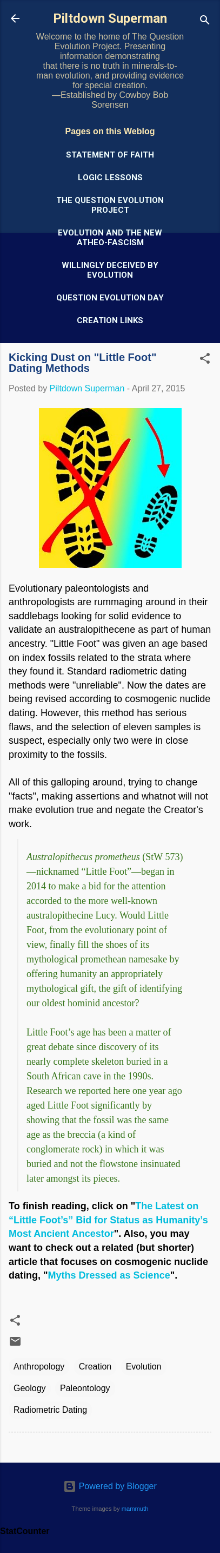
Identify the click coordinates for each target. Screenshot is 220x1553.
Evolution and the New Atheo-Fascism (110, 237)
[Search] (204, 21)
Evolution (144, 1366)
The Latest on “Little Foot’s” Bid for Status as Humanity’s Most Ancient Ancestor (108, 1220)
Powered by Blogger (110, 1486)
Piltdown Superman (110, 18)
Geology (30, 1388)
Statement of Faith (110, 155)
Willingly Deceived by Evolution (110, 270)
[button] (204, 360)
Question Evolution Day (110, 298)
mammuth (135, 1508)
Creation (95, 1366)
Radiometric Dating (50, 1409)
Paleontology (85, 1388)
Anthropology (39, 1366)
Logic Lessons (110, 177)
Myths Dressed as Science (109, 1275)
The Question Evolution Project (110, 205)
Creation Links (110, 320)
